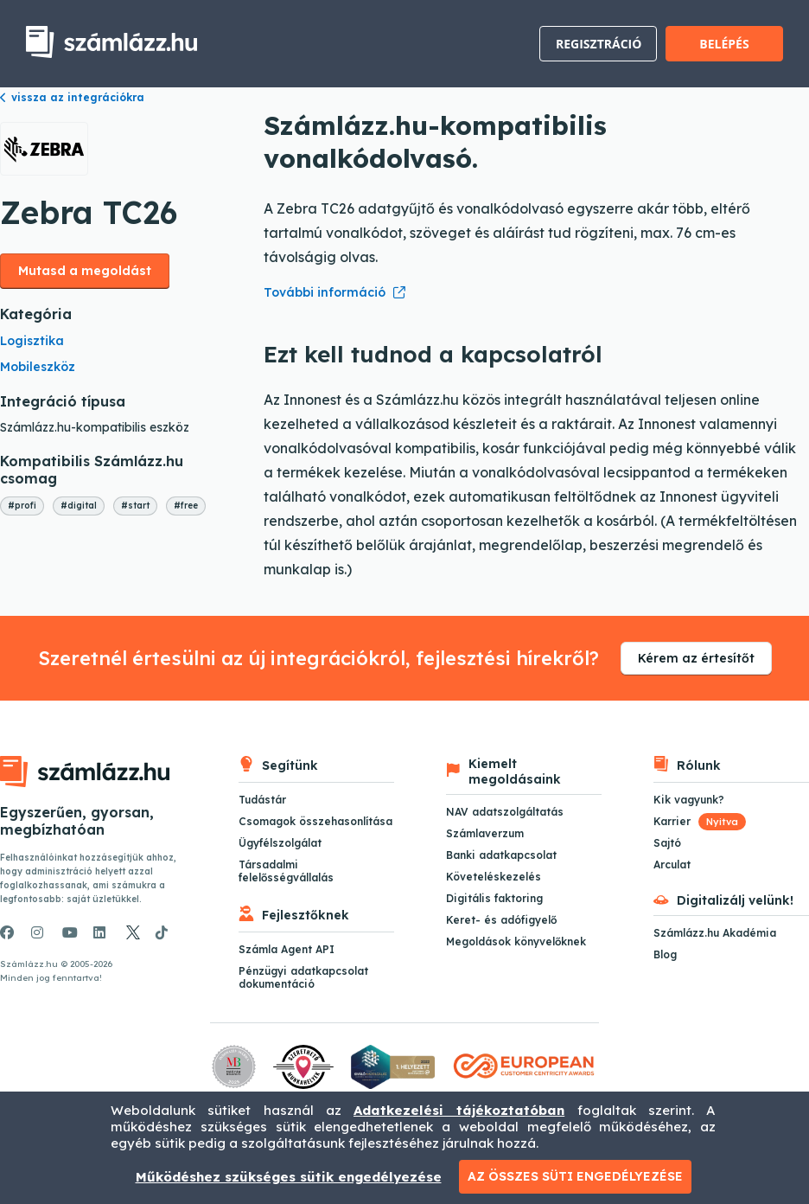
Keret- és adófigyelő (501, 919)
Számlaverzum (485, 833)
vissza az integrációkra (72, 97)
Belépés (723, 43)
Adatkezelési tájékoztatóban (459, 1110)
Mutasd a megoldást (84, 271)
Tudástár (262, 799)
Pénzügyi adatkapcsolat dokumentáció (303, 977)
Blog (665, 954)
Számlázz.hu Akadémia (714, 932)
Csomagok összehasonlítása (315, 821)
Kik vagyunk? (688, 799)
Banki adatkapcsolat (501, 855)
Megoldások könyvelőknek (516, 941)
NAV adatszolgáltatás (505, 811)
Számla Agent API (286, 949)
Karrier (699, 821)
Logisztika (32, 341)
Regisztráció (598, 43)
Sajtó (667, 842)
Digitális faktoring (494, 898)
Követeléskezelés (493, 876)
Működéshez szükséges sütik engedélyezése (289, 1177)
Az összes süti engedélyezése (575, 1176)
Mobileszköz (37, 367)
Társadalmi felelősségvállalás (286, 871)
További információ (324, 292)
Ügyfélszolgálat (280, 842)
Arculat (672, 864)
